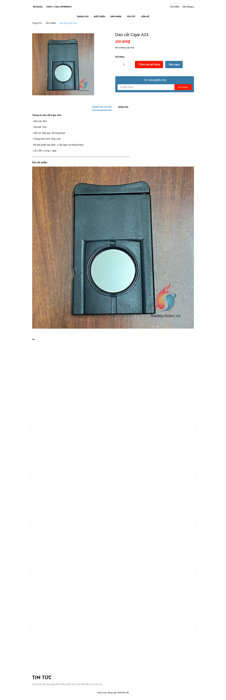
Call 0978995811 (63, 6)
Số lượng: (120, 57)
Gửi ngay (183, 87)
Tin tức (42, 678)
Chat (49, 6)
